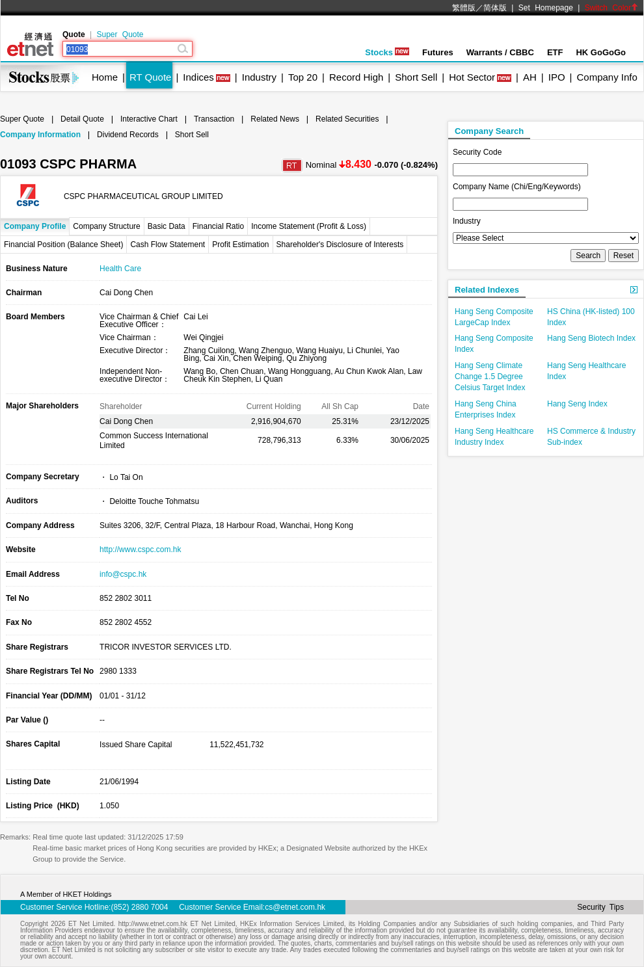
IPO (556, 77)
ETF (555, 52)
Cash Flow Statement (167, 244)
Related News (274, 119)
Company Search (489, 131)
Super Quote (119, 34)
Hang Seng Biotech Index (591, 338)
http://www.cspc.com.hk (140, 549)
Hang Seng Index (577, 403)
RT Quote (150, 77)
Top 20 (302, 77)
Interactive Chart (149, 119)
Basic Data (166, 226)
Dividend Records (128, 134)
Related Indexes (487, 290)
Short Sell (416, 77)
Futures (437, 52)
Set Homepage (545, 7)
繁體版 (464, 7)
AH (530, 77)
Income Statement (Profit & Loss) (308, 226)
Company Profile (35, 226)
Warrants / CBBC (500, 52)
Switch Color (611, 7)
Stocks (387, 52)
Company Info (606, 77)
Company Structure (106, 226)
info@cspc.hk (123, 574)
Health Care (120, 268)
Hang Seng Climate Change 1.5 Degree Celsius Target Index (490, 376)
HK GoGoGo (601, 52)
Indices (198, 77)
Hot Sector (472, 77)
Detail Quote (82, 119)
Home (105, 77)
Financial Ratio (218, 226)
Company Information (40, 134)
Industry (259, 77)
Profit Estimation (240, 244)
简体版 (495, 7)
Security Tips (600, 907)
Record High (356, 77)
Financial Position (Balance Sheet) (63, 244)
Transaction (214, 119)
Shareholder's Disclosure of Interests (340, 244)
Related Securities (347, 119)
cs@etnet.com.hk (295, 907)
